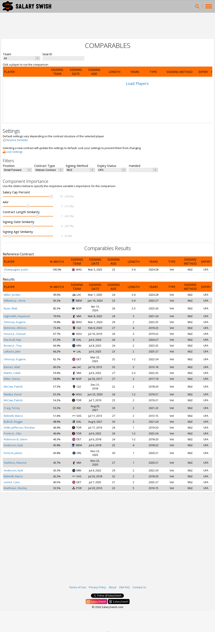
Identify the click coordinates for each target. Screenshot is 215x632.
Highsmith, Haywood (17, 316)
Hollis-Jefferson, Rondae (19, 427)
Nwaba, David (12, 394)
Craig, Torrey (12, 408)
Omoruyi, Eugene (15, 322)
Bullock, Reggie (13, 422)
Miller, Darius (12, 379)
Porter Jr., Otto (12, 433)
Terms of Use (77, 587)
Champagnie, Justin (16, 269)
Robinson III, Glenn (16, 439)
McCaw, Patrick (13, 386)
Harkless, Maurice (15, 462)
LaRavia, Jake (12, 351)
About (112, 587)
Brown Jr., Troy (13, 345)
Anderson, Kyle (13, 445)
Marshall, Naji (12, 340)
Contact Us (139, 587)
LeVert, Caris (12, 482)
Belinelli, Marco (13, 416)
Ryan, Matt (10, 308)
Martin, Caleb (12, 373)
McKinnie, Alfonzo (15, 328)
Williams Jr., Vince (14, 300)
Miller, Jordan (12, 295)
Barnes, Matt (12, 367)
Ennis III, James (13, 453)
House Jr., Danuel (15, 334)
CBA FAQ (124, 587)
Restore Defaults (15, 140)
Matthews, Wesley (15, 488)
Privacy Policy (97, 587)
